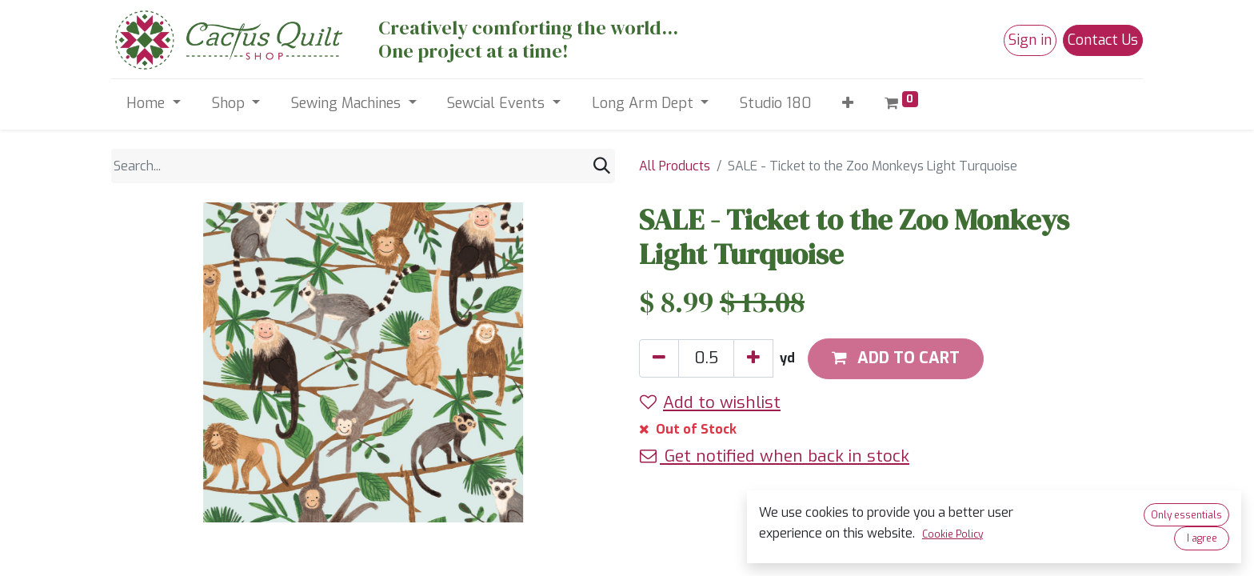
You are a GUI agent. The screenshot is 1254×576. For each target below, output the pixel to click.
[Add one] (753, 358)
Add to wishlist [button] (710, 402)
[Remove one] (659, 358)
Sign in (1030, 40)
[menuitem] (776, 104)
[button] (848, 104)
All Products (674, 166)
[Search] (602, 166)
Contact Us (1103, 40)
